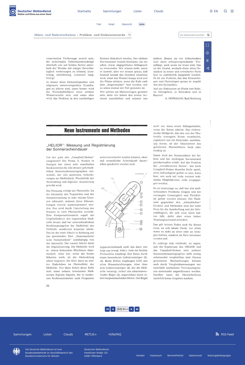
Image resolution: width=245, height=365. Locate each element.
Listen (138, 11)
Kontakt (140, 355)
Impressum (156, 355)
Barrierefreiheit (175, 355)
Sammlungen (112, 11)
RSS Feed (227, 334)
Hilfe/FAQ (115, 334)
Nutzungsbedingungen (219, 355)
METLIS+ (91, 334)
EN (216, 11)
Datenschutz (195, 355)
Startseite (84, 11)
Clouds (158, 11)
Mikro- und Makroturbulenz (55, 35)
